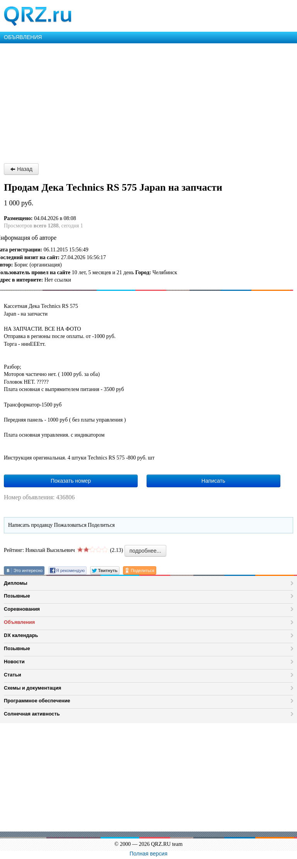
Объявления (19, 622)
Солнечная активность (32, 714)
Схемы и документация (32, 688)
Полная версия (148, 853)
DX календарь (21, 635)
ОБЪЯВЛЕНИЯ (23, 37)
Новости (14, 661)
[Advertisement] (148, 101)
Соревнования (22, 609)
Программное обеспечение (37, 701)
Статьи (12, 675)
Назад (21, 169)
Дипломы (15, 583)
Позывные (17, 596)
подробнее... (145, 551)
